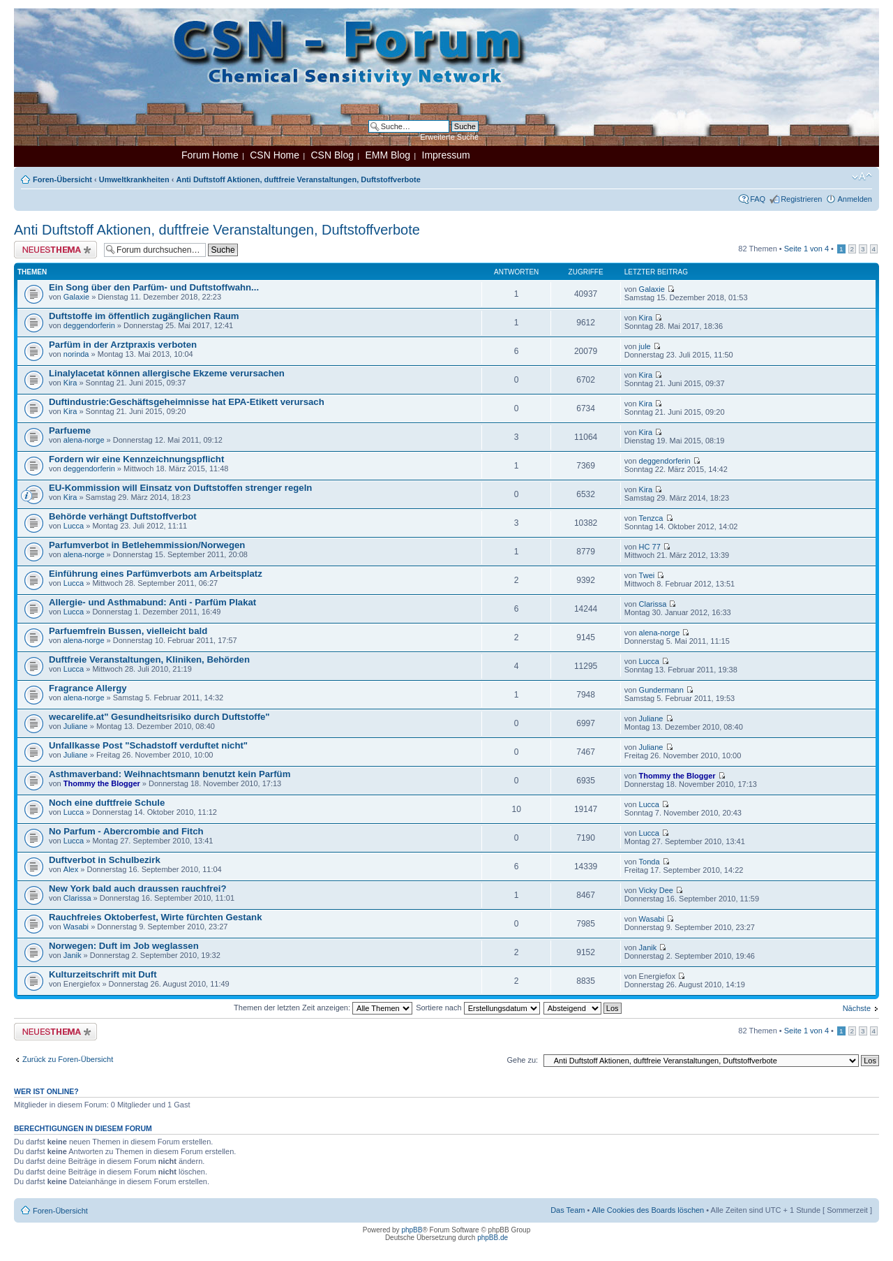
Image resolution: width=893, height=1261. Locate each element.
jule (645, 346)
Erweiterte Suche (449, 137)
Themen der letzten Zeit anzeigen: (323, 1007)
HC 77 (650, 547)
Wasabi (76, 926)
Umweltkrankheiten (134, 179)
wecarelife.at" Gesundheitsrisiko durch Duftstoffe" (159, 716)
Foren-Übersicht (62, 179)
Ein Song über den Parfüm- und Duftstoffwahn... (154, 287)
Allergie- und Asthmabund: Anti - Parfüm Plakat (152, 602)
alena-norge (84, 440)
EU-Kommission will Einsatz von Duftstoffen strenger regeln (180, 487)
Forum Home (210, 155)
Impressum (446, 155)
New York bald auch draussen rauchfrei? (138, 888)
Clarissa (653, 604)
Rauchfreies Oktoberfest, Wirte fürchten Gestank (155, 917)
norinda (76, 354)
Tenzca (651, 518)
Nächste (857, 1008)
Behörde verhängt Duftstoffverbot (123, 516)
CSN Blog (331, 155)
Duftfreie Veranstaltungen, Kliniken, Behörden (149, 659)
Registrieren (801, 199)
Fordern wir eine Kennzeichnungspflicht (136, 459)
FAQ (757, 199)
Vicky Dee (656, 890)
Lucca (73, 526)
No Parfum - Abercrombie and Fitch (126, 831)
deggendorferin (89, 325)
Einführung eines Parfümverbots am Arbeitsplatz (155, 573)
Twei (647, 575)
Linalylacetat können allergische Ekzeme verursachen (167, 373)
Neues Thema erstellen (55, 249)
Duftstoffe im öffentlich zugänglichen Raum (144, 316)
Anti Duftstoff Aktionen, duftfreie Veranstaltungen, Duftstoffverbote (298, 179)
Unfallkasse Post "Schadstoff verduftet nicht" (148, 745)
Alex (70, 869)
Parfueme (70, 430)
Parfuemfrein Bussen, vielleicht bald (128, 631)
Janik (72, 955)
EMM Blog (387, 155)
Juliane (75, 726)
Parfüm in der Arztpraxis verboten (123, 344)
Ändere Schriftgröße (862, 176)
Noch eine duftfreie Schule (107, 802)
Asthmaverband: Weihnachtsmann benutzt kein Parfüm (169, 774)
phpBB (411, 1230)
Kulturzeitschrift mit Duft (103, 974)
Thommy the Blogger (101, 783)
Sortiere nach (477, 1007)
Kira (646, 318)
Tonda (649, 861)
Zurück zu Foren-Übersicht (67, 1059)
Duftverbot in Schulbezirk (104, 860)
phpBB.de (492, 1237)
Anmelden (854, 199)
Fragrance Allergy (88, 688)
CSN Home (274, 155)
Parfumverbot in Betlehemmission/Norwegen (147, 545)
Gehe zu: (522, 1060)
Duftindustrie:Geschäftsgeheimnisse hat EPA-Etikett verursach (186, 402)
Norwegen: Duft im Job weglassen (124, 946)
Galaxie (76, 297)
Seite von (806, 248)
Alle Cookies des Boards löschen (648, 1210)
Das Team (567, 1210)
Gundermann (661, 690)
